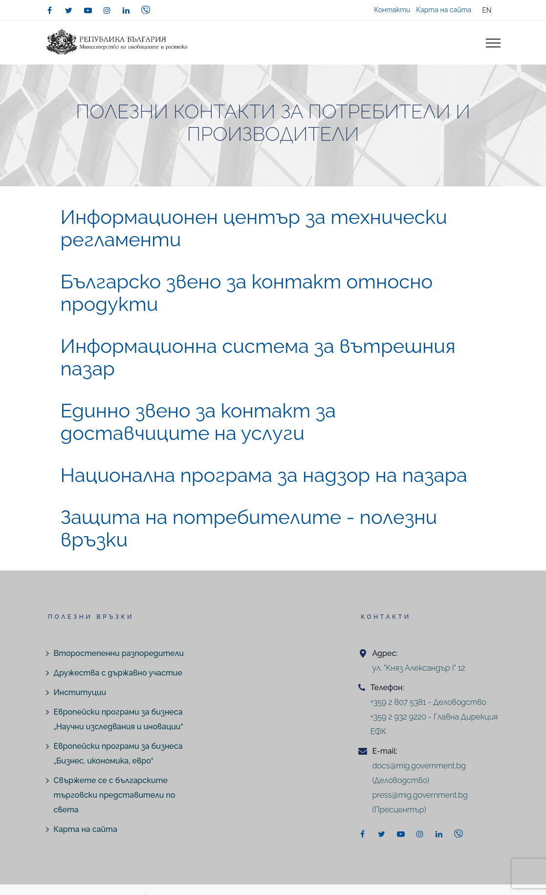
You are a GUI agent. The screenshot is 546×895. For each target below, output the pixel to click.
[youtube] (88, 10)
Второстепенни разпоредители (119, 653)
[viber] (145, 10)
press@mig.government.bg (419, 795)
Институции (80, 692)
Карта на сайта (443, 10)
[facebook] (50, 10)
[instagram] (107, 10)
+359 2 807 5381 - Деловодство (428, 702)
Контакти (392, 10)
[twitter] (69, 10)
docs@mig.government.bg (418, 765)
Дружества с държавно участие (118, 672)
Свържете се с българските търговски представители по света (114, 795)
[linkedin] (126, 10)
